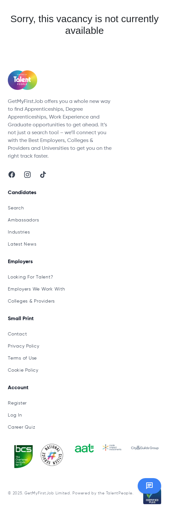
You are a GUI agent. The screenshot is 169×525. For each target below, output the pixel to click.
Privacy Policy (23, 346)
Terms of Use (22, 358)
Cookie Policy (23, 370)
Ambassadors (23, 220)
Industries (19, 232)
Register (17, 403)
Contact (17, 334)
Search (16, 208)
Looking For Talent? (30, 277)
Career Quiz (21, 427)
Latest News (22, 244)
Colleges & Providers (31, 301)
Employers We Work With (36, 289)
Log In (15, 415)
